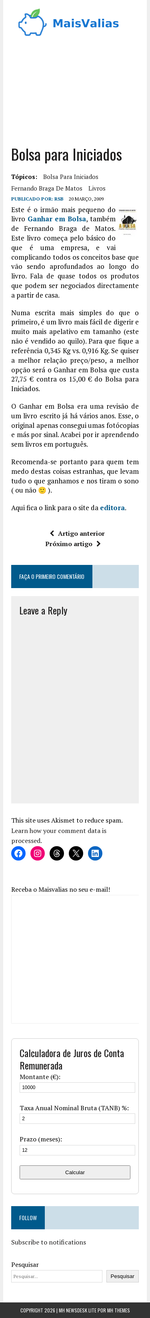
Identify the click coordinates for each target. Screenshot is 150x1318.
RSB (59, 199)
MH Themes (118, 1310)
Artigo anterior (77, 533)
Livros (97, 188)
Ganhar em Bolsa (57, 218)
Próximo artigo (73, 543)
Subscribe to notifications (48, 1242)
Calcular (75, 1172)
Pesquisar (25, 1264)
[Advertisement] (75, 88)
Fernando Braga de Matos (46, 188)
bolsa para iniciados (70, 177)
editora (112, 507)
